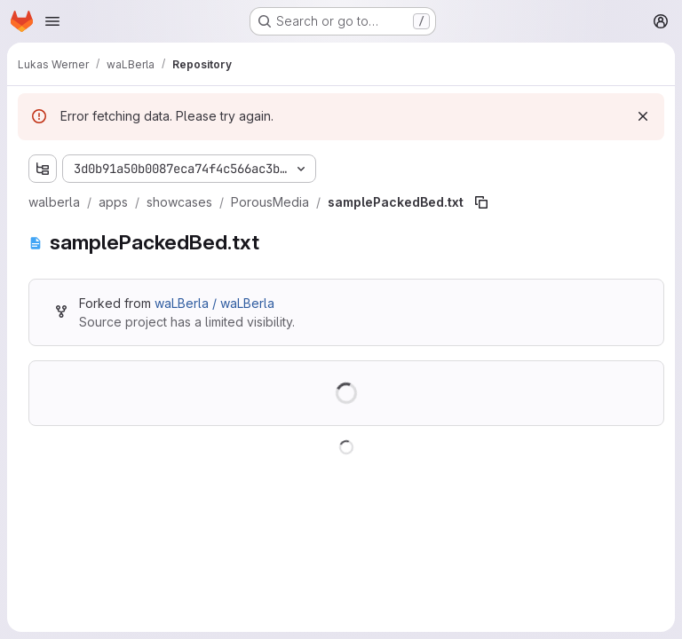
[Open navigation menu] (52, 21)
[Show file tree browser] (42, 168)
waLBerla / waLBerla (214, 303)
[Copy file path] (481, 202)
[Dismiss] (643, 116)
